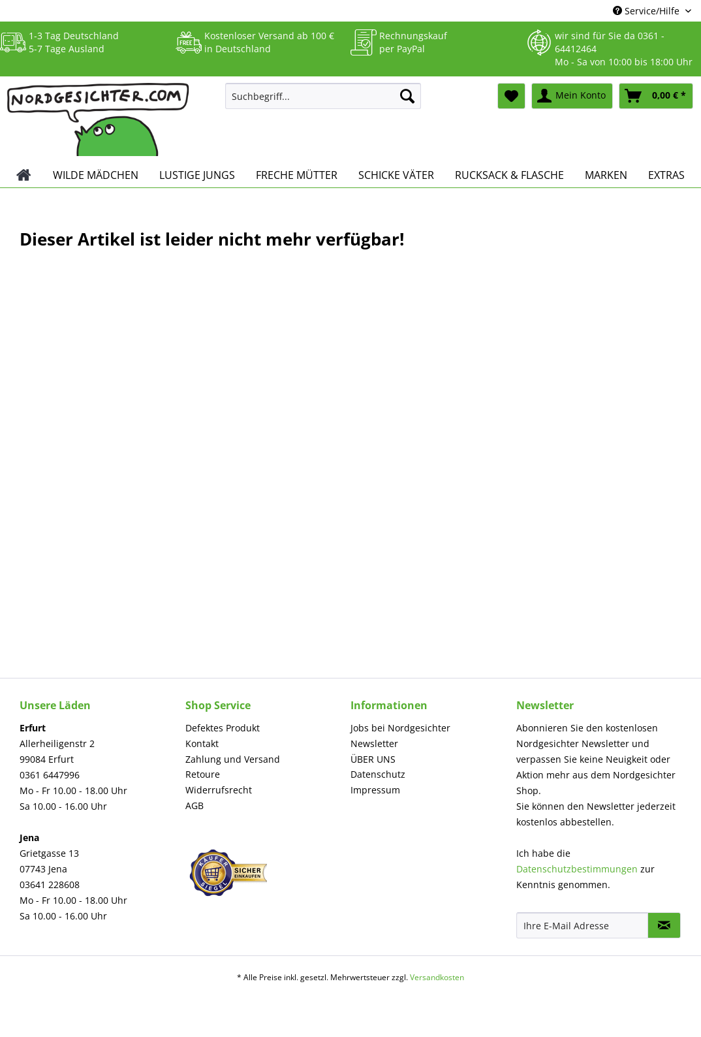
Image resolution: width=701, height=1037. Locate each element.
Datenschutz (377, 774)
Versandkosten (437, 977)
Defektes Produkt (222, 728)
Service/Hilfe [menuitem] (647, 11)
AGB (194, 805)
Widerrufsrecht (218, 790)
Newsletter (374, 743)
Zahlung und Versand (232, 759)
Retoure (202, 774)
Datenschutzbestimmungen (577, 869)
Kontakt (202, 743)
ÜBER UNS (373, 759)
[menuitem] (323, 102)
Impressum (375, 790)
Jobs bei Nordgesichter (400, 728)
